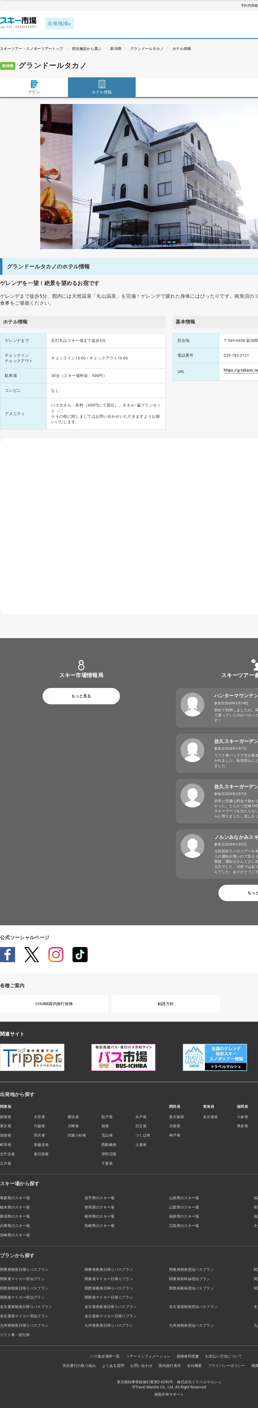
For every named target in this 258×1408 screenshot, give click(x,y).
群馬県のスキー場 (99, 1207)
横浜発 (73, 1117)
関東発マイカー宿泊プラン (22, 1279)
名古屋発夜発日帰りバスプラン (111, 1307)
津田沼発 (109, 1154)
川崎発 (73, 1126)
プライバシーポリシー (226, 1366)
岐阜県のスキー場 (99, 1216)
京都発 (174, 1126)
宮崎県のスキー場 (15, 1235)
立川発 (5, 1163)
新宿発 (5, 1117)
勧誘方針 (166, 1003)
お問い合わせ (141, 1366)
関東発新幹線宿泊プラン (189, 1279)
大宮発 (39, 1117)
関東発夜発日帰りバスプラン (109, 1269)
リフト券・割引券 (15, 1335)
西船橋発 (109, 1145)
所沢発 (39, 1135)
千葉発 (107, 1163)
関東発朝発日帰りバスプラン (24, 1269)
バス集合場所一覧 (105, 1356)
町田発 (5, 1145)
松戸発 (107, 1117)
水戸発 (141, 1117)
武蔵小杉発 (77, 1135)
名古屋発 (210, 1117)
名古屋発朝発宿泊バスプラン (193, 1307)
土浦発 (141, 1145)
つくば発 (142, 1135)
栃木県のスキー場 (15, 1207)
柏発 (105, 1126)
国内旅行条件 (170, 1366)
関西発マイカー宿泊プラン (22, 1297)
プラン (34, 86)
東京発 (5, 1126)
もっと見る (81, 696)
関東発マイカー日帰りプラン (109, 1279)
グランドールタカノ (147, 49)
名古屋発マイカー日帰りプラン (111, 1316)
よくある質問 (113, 1366)
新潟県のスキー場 (15, 1216)
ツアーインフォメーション (148, 1356)
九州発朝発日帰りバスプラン (24, 1325)
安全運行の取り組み (79, 1366)
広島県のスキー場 (184, 1226)
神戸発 (174, 1135)
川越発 (39, 1126)
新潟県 (115, 49)
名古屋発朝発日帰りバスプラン (26, 1307)
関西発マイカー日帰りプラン (109, 1297)
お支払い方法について (223, 1356)
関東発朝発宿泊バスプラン (191, 1269)
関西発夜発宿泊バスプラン (191, 1288)
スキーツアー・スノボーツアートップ (31, 49)
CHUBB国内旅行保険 (54, 1003)
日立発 (141, 1126)
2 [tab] (169, 242)
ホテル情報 (182, 49)
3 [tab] (174, 242)
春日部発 (41, 1154)
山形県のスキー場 (184, 1198)
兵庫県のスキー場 (15, 1226)
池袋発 (5, 1135)
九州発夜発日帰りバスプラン (109, 1325)
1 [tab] (164, 242)
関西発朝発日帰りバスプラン (24, 1288)
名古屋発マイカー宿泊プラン (24, 1316)
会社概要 (194, 1366)
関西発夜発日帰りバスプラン (109, 1288)
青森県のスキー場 (15, 1198)
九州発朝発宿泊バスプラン (191, 1325)
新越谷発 (41, 1145)
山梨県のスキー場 (184, 1207)
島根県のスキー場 (99, 1226)
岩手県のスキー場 (99, 1198)
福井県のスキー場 (184, 1216)
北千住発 (7, 1154)
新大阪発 (176, 1117)
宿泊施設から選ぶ (87, 49)
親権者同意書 (188, 1356)
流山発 (107, 1135)
